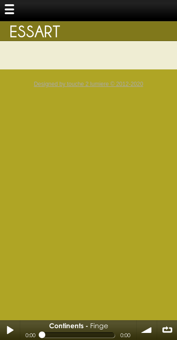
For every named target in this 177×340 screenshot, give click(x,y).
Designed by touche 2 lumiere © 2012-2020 (88, 84)
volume (147, 330)
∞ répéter (167, 330)
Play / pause (10, 330)
